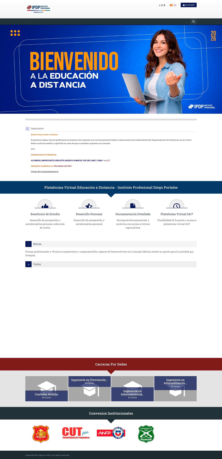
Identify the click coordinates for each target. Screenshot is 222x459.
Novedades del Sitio (62, 166)
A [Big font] (164, 5)
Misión (37, 243)
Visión (37, 264)
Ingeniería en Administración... (132, 392)
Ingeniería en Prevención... (89, 380)
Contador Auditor (46, 394)
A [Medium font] (162, 5)
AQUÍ (107, 160)
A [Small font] (159, 5)
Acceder (188, 5)
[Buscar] (194, 21)
